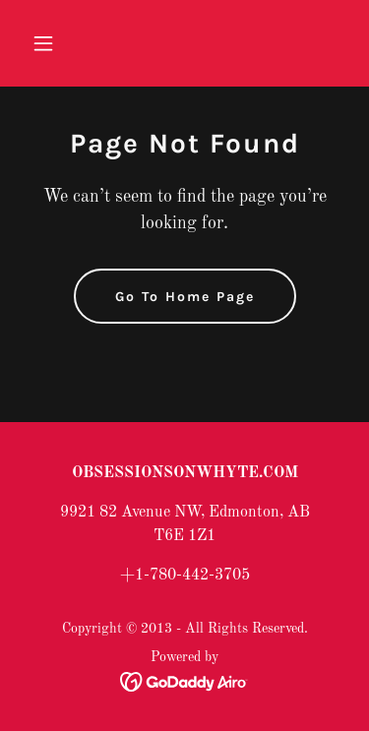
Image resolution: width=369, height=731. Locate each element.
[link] (184, 682)
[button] (48, 43)
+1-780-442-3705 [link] (185, 575)
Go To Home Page (185, 296)
